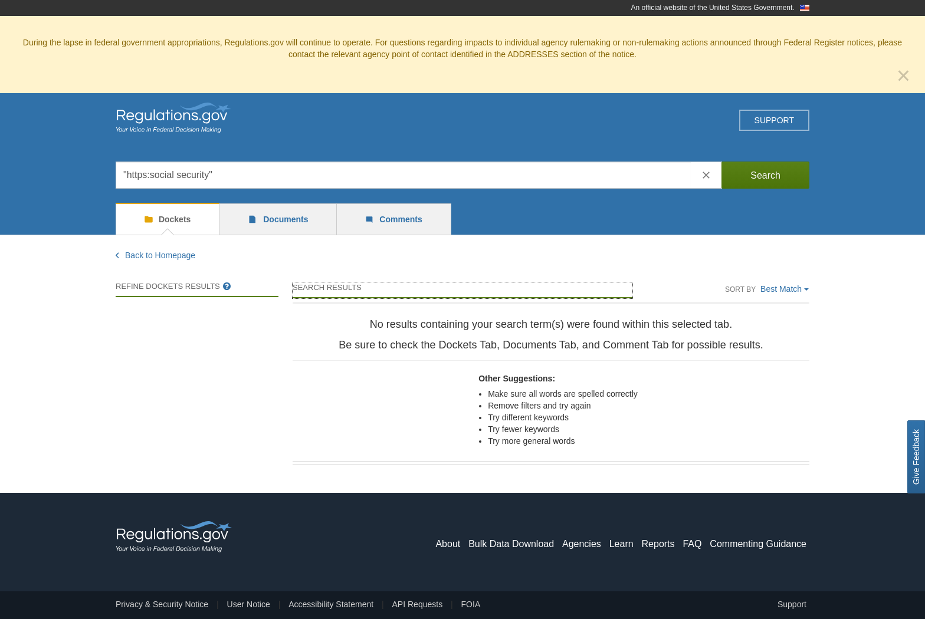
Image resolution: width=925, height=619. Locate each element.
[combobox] (403, 175)
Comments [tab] (399, 219)
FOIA (471, 604)
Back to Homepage (155, 255)
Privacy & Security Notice (162, 604)
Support (774, 120)
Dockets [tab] (173, 219)
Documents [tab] (284, 219)
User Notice (248, 604)
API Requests (417, 604)
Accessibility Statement (330, 604)
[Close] (903, 75)
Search (765, 175)
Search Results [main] (327, 287)
